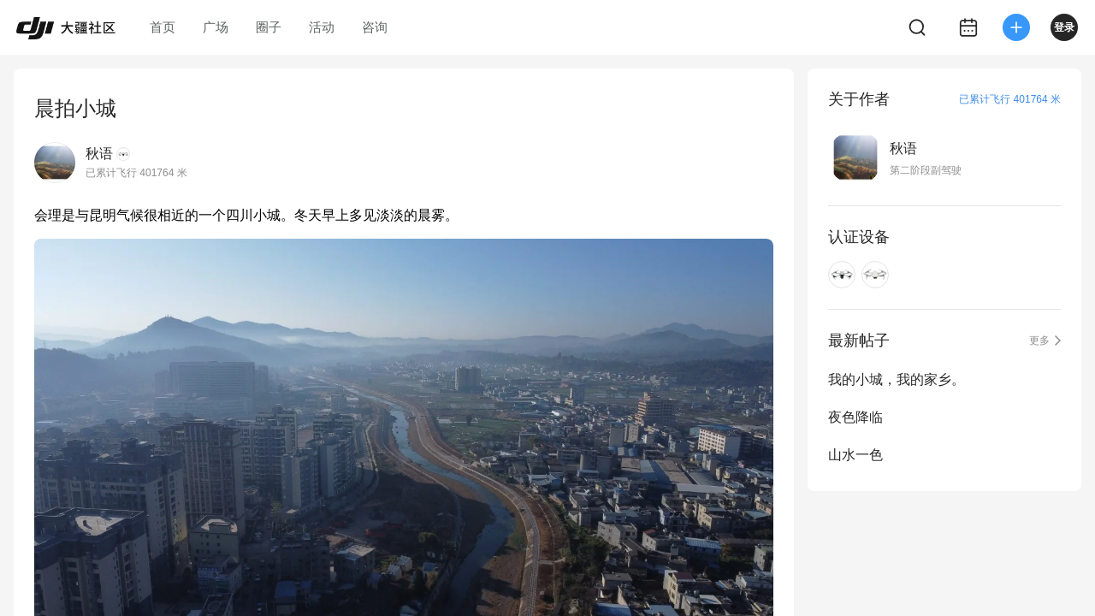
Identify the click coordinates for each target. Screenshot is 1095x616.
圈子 (268, 27)
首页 (162, 27)
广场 (215, 27)
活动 (321, 27)
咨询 (375, 27)
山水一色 (855, 454)
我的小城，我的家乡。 (896, 379)
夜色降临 (855, 417)
